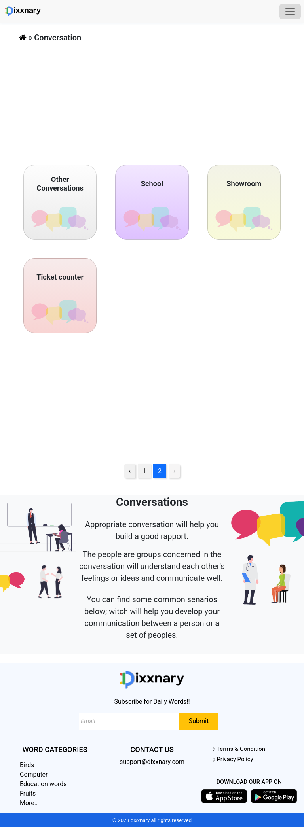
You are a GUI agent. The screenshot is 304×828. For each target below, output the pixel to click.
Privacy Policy (233, 759)
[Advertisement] (152, 100)
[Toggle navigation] (290, 11)
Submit (199, 721)
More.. (29, 803)
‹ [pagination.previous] (130, 471)
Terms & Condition (239, 749)
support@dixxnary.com (152, 762)
